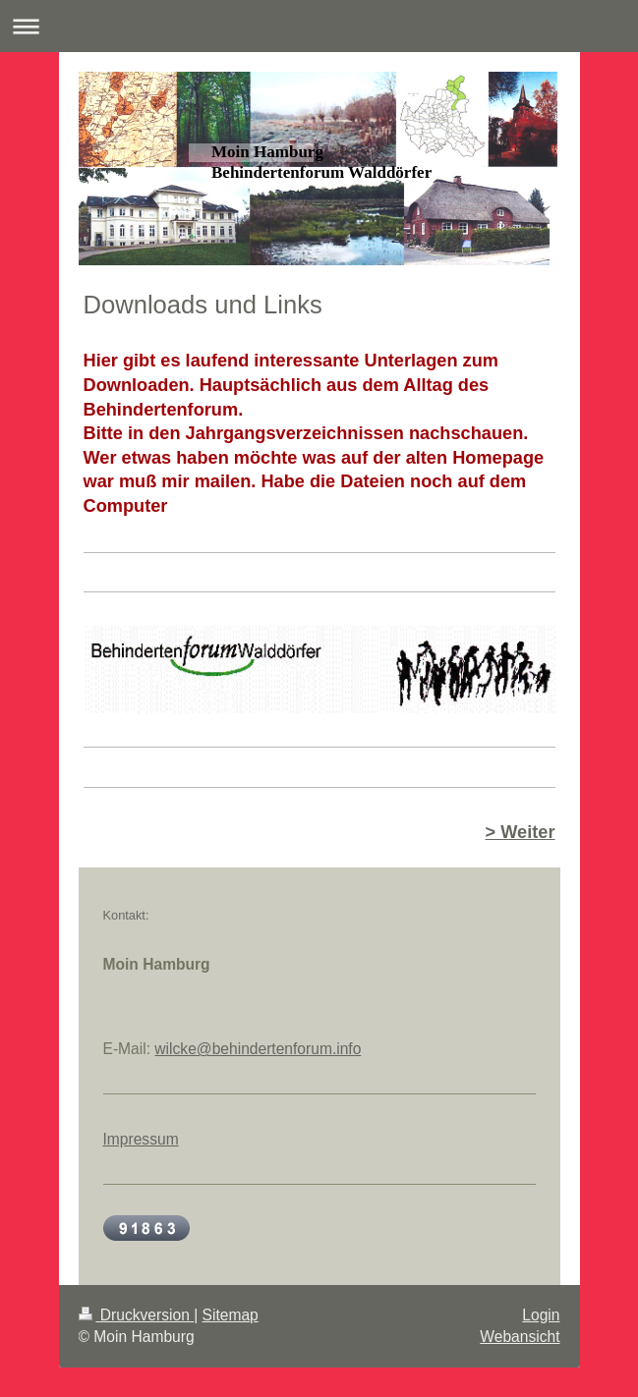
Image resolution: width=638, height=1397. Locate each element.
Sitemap (231, 1315)
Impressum (141, 1139)
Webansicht (519, 1336)
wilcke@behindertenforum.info (257, 1048)
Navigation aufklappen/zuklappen (319, 26)
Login (540, 1315)
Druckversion (137, 1315)
